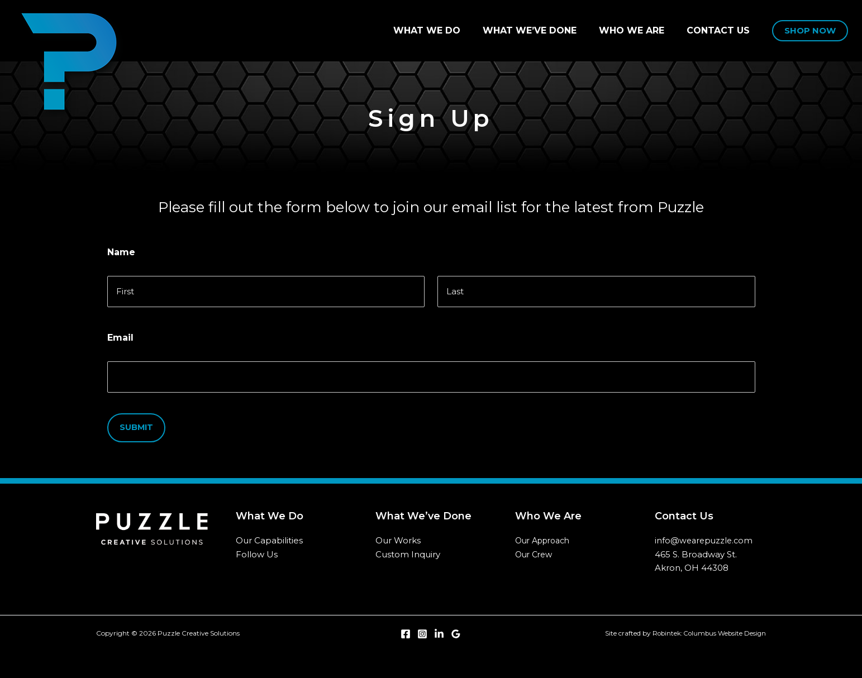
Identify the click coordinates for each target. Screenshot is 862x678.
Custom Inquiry (407, 549)
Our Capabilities (269, 535)
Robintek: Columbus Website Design (707, 628)
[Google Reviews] (456, 629)
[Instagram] (422, 629)
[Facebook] (406, 629)
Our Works (398, 535)
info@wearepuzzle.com (705, 535)
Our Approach (542, 536)
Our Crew (533, 550)
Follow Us (257, 549)
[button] (810, 31)
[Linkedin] (439, 629)
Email (120, 335)
